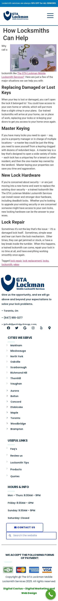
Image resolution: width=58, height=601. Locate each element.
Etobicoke (17, 407)
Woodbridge (18, 423)
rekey (16, 264)
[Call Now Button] (51, 594)
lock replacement (32, 260)
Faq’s (13, 449)
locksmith (7, 264)
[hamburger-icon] (49, 16)
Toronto (15, 418)
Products (16, 469)
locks (46, 260)
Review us (16, 455)
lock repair (16, 260)
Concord (16, 401)
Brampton (17, 429)
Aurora (15, 390)
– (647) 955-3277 (12, 317)
